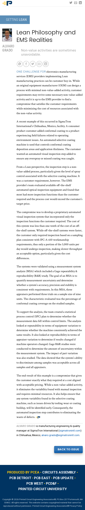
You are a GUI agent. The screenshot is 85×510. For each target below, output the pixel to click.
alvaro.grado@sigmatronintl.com (61, 435)
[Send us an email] (75, 3)
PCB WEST (34, 483)
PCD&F (51, 483)
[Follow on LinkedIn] (80, 3)
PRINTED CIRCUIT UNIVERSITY (42, 489)
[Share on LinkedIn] (46, 64)
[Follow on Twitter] (70, 3)
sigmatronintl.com (70, 430)
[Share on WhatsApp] (20, 64)
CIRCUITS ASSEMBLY (59, 472)
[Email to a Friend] (39, 64)
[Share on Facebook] (26, 64)
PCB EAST (42, 478)
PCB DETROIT (20, 478)
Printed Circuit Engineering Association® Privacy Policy (57, 506)
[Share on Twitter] (33, 64)
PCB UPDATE (63, 478)
